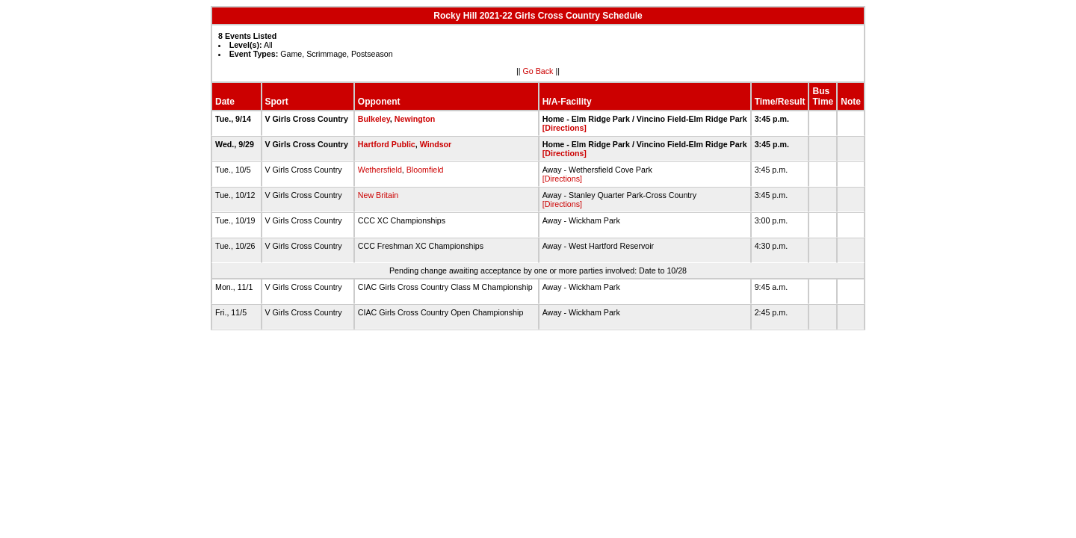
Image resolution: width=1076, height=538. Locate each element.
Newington (415, 118)
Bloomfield (425, 169)
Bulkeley (374, 118)
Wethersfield (380, 169)
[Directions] (564, 127)
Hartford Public (386, 144)
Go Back (538, 71)
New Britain (378, 195)
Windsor (436, 144)
